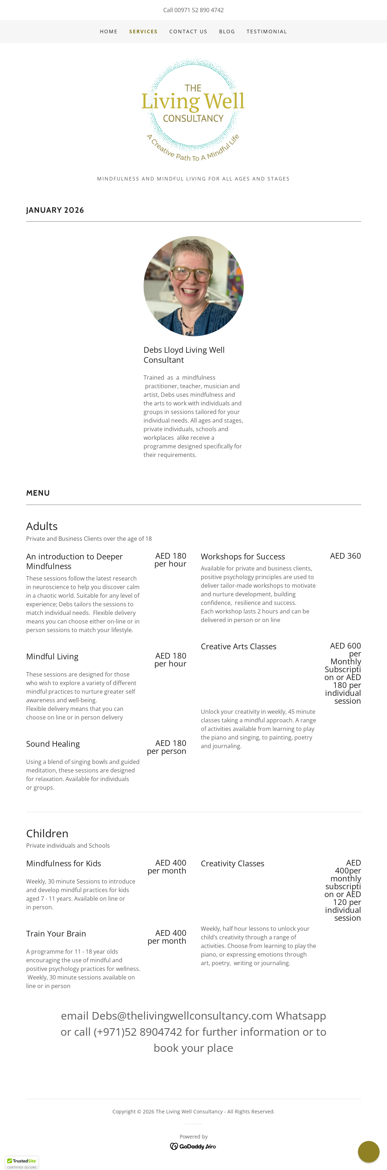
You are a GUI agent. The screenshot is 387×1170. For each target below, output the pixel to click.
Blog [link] (227, 31)
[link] (193, 108)
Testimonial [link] (267, 31)
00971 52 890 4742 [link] (199, 10)
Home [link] (109, 31)
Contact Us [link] (188, 31)
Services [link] (143, 31)
